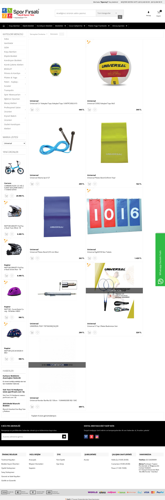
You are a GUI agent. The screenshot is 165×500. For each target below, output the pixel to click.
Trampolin (9, 90)
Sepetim (32, 465)
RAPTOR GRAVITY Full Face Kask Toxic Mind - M (14, 227)
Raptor (7, 264)
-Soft (68, 496)
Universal (34, 77)
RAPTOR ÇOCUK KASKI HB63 (13, 351)
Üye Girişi (60, 461)
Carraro (7, 182)
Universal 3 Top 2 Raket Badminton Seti (146, 132)
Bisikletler (59, 25)
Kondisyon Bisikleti (44, 25)
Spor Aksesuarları (12, 94)
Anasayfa (32, 457)
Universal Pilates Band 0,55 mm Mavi (44, 132)
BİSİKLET (8, 68)
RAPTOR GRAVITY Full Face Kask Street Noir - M (14, 268)
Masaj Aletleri (10, 102)
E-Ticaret (74, 496)
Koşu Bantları (14, 25)
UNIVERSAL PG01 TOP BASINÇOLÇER (111, 132)
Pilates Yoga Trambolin (97, 25)
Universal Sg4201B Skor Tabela (76, 132)
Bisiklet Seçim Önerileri (10, 461)
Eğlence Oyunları (12, 98)
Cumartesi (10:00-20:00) (120, 461)
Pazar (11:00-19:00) (119, 465)
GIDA (6, 47)
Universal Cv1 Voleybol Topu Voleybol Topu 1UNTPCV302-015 (45, 80)
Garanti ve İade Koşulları (10, 473)
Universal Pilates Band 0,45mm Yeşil (145, 80)
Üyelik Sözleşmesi (8, 465)
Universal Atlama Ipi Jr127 (107, 80)
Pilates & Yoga (10, 77)
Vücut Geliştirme (75, 25)
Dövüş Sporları (118, 25)
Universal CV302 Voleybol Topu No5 (77, 80)
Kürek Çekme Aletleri (14, 64)
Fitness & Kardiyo (12, 73)
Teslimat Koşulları (8, 457)
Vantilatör (8, 42)
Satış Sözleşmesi (7, 469)
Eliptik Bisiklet (28, 25)
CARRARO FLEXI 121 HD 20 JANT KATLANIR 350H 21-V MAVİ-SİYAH (14, 187)
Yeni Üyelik (60, 457)
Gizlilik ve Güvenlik (8, 478)
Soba (6, 38)
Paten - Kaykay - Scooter (11, 83)
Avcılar (86, 457)
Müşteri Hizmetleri (36, 461)
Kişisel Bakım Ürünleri (10, 117)
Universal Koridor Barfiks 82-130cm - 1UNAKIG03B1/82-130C (45, 186)
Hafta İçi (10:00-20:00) (119, 457)
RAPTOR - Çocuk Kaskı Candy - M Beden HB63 (14, 310)
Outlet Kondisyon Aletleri (12, 126)
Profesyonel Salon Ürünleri (12, 109)
